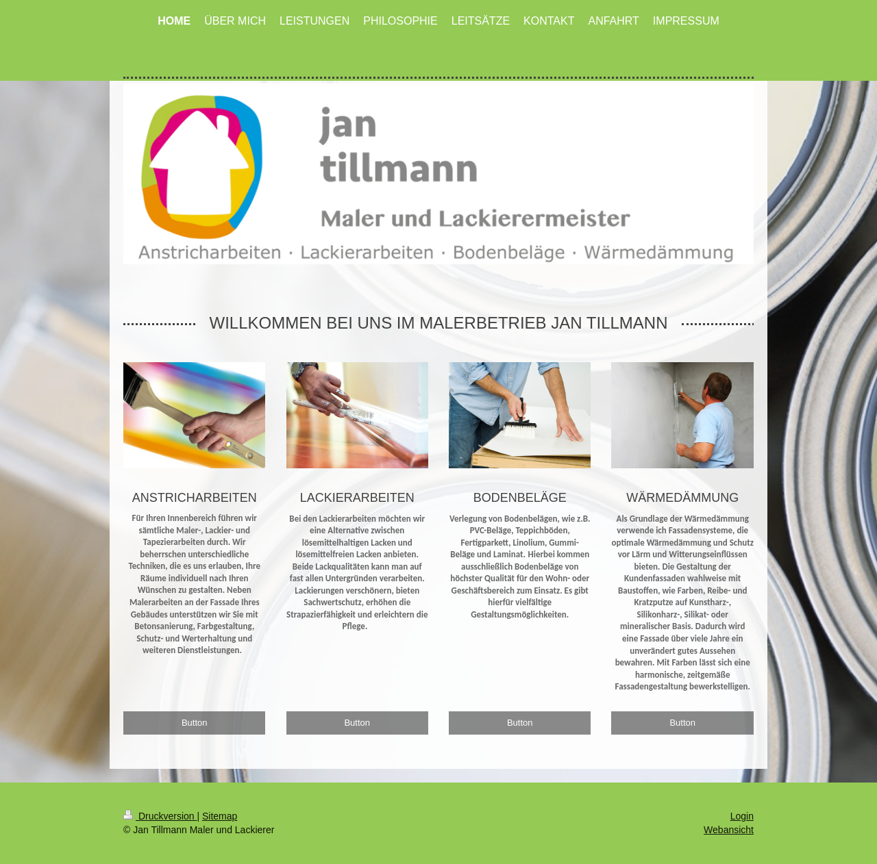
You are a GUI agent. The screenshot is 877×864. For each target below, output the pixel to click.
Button (195, 722)
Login (742, 816)
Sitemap (219, 816)
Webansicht (729, 829)
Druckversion (160, 816)
